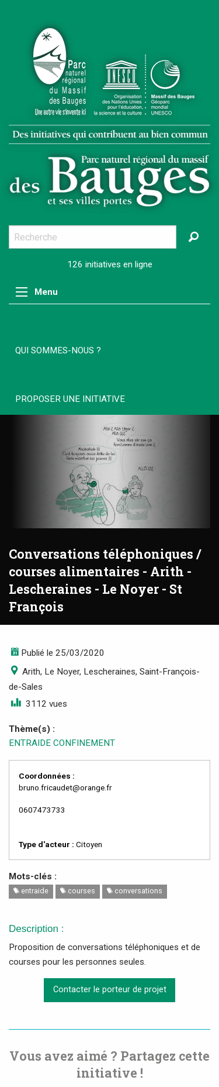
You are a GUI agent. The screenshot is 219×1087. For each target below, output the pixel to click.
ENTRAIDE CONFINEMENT (62, 743)
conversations (134, 890)
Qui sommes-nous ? (58, 350)
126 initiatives (94, 264)
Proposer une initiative (70, 399)
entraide (30, 890)
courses (77, 890)
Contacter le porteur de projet (109, 990)
